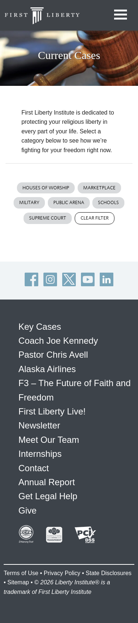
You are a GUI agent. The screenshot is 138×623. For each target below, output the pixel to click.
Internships (39, 454)
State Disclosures (109, 573)
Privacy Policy (62, 573)
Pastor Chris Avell (53, 355)
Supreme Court (47, 218)
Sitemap (18, 582)
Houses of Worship (45, 187)
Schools (108, 202)
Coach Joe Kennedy (58, 341)
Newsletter (39, 425)
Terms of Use (21, 573)
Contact (33, 468)
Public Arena (68, 202)
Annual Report (46, 482)
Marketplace (99, 187)
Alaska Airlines (47, 369)
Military (29, 202)
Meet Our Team (48, 440)
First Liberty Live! (52, 411)
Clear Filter (95, 218)
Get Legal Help (47, 496)
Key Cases (39, 327)
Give (27, 510)
